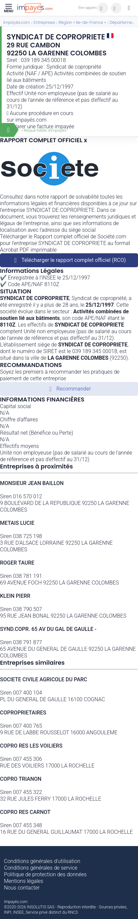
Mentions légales (23, 881)
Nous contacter (22, 888)
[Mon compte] (129, 8)
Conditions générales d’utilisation (42, 861)
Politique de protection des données (45, 874)
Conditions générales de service (40, 868)
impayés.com (30, 120)
